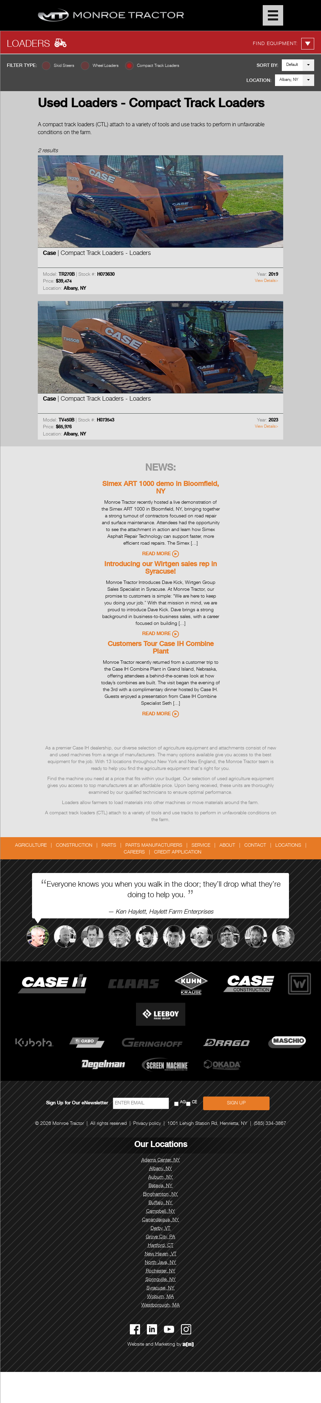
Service (201, 845)
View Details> (266, 281)
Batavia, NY (160, 1186)
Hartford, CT (160, 1245)
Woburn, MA (160, 1296)
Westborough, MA (160, 1305)
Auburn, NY (160, 1177)
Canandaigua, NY (160, 1220)
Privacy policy (147, 1123)
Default (292, 65)
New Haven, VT (161, 1254)
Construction (74, 845)
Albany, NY (288, 80)
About (227, 845)
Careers (134, 852)
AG (183, 1102)
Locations (288, 845)
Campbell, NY (160, 1211)
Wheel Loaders (106, 66)
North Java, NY (160, 1262)
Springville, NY (161, 1279)
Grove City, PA (160, 1237)
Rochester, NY (160, 1271)
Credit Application (177, 852)
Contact (255, 845)
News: (160, 468)
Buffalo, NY (160, 1203)
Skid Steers (64, 66)
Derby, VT (160, 1228)
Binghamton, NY (160, 1194)
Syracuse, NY (160, 1288)
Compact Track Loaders (158, 66)
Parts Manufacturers (153, 845)
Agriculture (31, 845)
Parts (109, 845)
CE (194, 1102)
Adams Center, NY (160, 1160)
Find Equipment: (283, 43)
